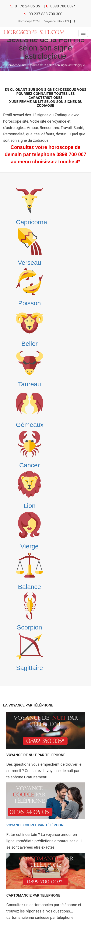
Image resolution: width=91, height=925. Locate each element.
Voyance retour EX (56, 21)
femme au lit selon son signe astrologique (57, 65)
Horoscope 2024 (29, 21)
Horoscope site (16, 65)
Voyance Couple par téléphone (36, 825)
